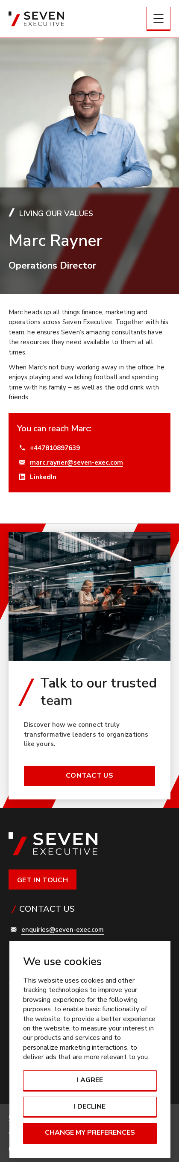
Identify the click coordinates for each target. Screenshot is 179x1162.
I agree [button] (90, 1080)
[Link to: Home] (36, 18)
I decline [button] (90, 1106)
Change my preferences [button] (90, 1132)
